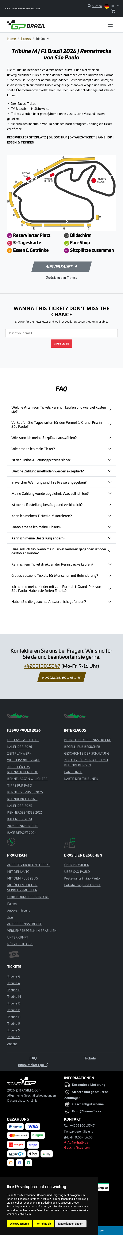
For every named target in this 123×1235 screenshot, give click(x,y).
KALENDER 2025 (19, 805)
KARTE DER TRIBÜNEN (81, 778)
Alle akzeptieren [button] (19, 1223)
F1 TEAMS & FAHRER (23, 740)
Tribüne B (13, 1010)
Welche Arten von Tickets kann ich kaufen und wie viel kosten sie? (58, 409)
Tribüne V (13, 1037)
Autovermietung (18, 910)
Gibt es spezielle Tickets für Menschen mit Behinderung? (54, 575)
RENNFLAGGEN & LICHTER (27, 778)
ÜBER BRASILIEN (76, 865)
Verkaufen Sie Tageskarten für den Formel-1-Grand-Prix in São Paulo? (56, 424)
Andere (12, 1044)
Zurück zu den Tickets (61, 277)
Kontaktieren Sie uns (61, 677)
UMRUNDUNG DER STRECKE (28, 897)
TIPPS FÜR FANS (19, 785)
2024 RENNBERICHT (22, 826)
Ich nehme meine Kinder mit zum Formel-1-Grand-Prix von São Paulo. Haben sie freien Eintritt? (56, 588)
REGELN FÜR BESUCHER (82, 746)
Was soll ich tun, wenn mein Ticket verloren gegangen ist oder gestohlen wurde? (58, 551)
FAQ (33, 1058)
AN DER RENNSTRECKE (24, 924)
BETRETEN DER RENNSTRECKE (87, 740)
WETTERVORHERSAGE (23, 760)
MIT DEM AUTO (18, 871)
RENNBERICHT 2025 (22, 799)
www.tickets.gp (33, 1064)
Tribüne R (13, 1023)
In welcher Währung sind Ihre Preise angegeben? (49, 482)
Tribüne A (13, 983)
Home (11, 38)
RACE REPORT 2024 (21, 832)
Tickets (25, 38)
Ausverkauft (61, 266)
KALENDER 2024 (19, 819)
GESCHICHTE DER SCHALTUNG (86, 753)
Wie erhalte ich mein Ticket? (33, 448)
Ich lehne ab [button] (43, 1223)
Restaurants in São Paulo (82, 878)
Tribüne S (13, 1030)
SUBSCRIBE (61, 343)
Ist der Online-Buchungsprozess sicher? (41, 459)
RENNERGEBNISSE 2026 (25, 792)
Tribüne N (13, 1017)
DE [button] (110, 6)
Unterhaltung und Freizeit (82, 885)
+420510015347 (42, 665)
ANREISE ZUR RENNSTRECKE (28, 865)
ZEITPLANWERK (19, 753)
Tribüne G (13, 976)
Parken (12, 903)
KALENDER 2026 (19, 746)
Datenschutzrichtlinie (22, 1100)
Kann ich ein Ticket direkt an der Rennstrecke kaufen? (52, 564)
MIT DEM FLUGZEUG (22, 878)
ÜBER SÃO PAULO (77, 871)
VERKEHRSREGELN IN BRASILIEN (32, 930)
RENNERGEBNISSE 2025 (25, 812)
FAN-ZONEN (73, 772)
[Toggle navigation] (110, 24)
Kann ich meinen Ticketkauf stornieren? (41, 515)
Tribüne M (14, 996)
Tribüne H (13, 990)
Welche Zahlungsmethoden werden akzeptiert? (47, 471)
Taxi (10, 917)
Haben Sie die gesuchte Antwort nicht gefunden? (48, 601)
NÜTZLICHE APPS (20, 944)
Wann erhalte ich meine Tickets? (36, 526)
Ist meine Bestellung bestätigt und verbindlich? (46, 504)
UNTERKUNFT (17, 937)
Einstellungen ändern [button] (70, 1223)
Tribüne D (13, 1003)
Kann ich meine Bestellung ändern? (38, 538)
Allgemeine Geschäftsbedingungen (31, 1095)
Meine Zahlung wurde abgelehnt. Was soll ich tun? (50, 493)
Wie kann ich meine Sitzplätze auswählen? (44, 437)
